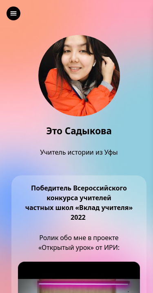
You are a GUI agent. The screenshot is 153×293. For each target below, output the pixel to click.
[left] (13, 13)
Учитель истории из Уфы (79, 152)
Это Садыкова (79, 131)
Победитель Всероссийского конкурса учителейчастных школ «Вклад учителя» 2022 (79, 203)
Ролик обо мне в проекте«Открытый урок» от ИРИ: (79, 242)
